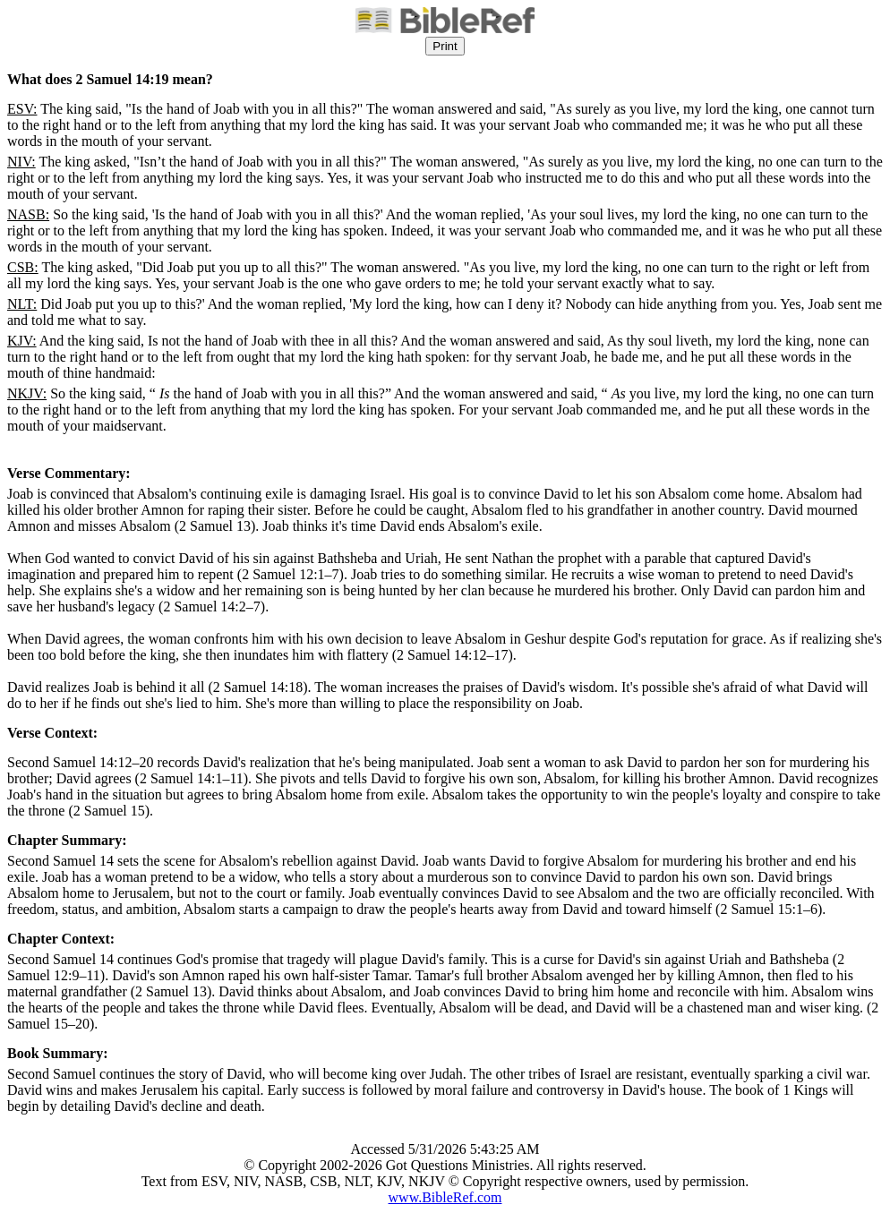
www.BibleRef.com (445, 1197)
